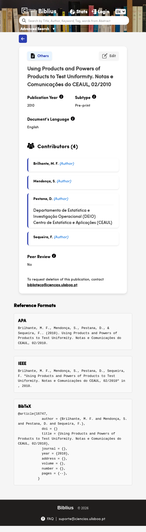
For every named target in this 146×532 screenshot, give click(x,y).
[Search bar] (78, 20)
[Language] (120, 11)
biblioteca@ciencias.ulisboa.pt (52, 284)
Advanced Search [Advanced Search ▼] (37, 28)
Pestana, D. (43, 198)
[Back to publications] (23, 39)
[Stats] (78, 11)
